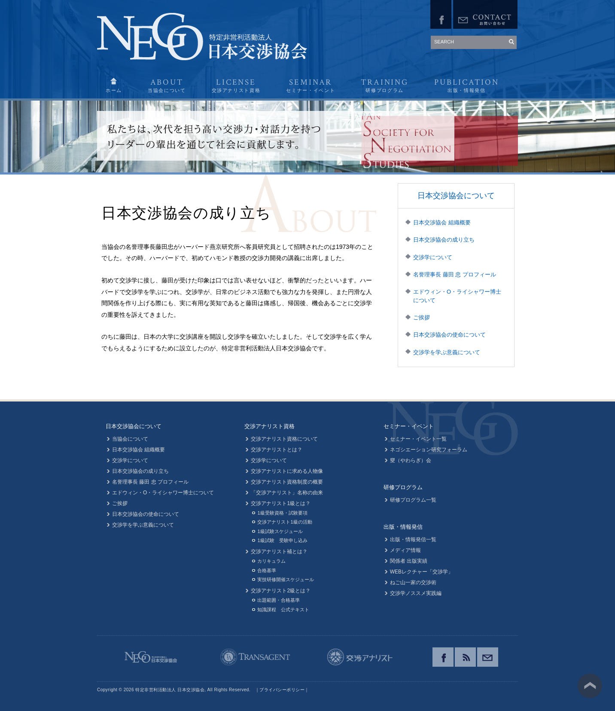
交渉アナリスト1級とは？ (281, 503)
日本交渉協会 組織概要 (442, 222)
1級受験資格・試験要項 (282, 512)
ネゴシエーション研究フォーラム (428, 450)
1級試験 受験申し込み (282, 540)
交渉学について (432, 257)
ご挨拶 (421, 317)
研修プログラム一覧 (413, 500)
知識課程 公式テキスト (283, 609)
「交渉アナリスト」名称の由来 (287, 493)
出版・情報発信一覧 (413, 539)
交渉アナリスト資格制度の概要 (287, 482)
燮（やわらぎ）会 (410, 460)
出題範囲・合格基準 (278, 600)
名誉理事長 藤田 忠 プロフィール (454, 274)
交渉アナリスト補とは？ (279, 552)
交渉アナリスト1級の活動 (284, 521)
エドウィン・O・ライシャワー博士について (457, 295)
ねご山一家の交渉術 (413, 582)
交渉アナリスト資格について (284, 439)
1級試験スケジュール (279, 531)
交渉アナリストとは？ (276, 450)
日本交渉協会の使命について (449, 334)
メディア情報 (405, 550)
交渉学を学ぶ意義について (446, 352)
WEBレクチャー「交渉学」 (421, 572)
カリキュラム (271, 561)
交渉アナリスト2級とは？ (281, 591)
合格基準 (266, 570)
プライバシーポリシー (281, 689)
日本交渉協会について (456, 195)
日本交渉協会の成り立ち (444, 239)
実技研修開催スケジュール (285, 579)
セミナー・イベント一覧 (418, 439)
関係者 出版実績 (408, 561)
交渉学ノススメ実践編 (415, 593)
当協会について (130, 439)
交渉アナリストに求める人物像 (287, 471)
